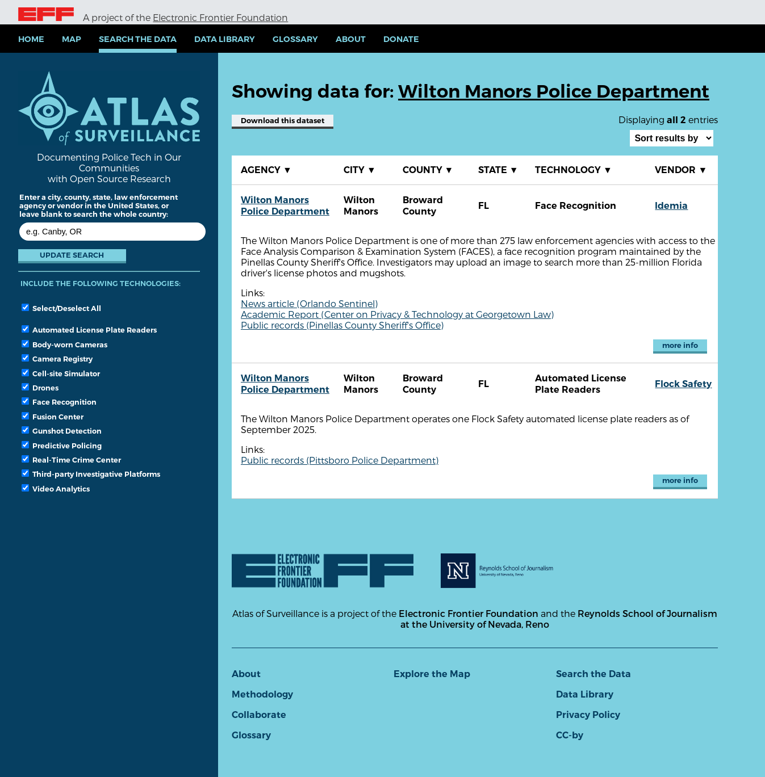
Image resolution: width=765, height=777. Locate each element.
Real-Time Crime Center (71, 459)
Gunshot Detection (62, 430)
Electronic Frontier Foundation (220, 17)
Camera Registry (57, 358)
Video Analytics (56, 488)
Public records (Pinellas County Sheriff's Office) (342, 325)
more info (680, 345)
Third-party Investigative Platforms (91, 473)
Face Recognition (59, 401)
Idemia (671, 205)
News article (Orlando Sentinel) (309, 303)
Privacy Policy (588, 714)
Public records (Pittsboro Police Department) (339, 460)
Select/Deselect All (61, 308)
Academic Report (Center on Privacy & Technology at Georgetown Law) (397, 314)
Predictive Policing (62, 445)
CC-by (569, 735)
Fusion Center (52, 416)
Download (282, 120)
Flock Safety (683, 384)
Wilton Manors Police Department (285, 206)
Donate (401, 39)
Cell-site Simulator (61, 373)
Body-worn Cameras (64, 344)
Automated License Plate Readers (89, 329)
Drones (40, 387)
